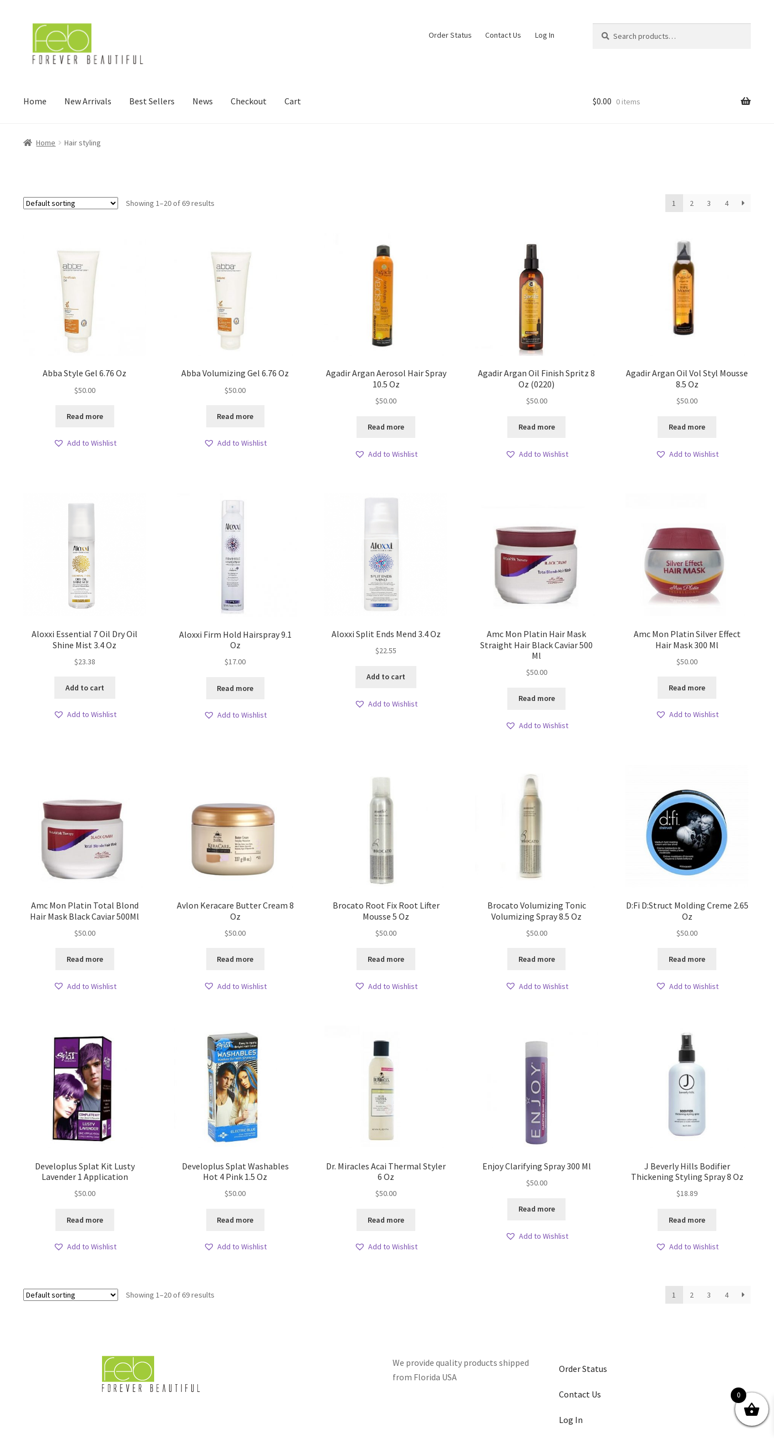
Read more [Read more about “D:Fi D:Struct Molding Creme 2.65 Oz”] (687, 959)
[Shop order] (70, 203)
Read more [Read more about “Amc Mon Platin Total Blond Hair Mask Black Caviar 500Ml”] (85, 959)
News (202, 101)
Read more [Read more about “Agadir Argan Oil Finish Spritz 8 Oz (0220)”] (536, 427)
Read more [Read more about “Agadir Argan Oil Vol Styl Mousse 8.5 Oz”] (687, 427)
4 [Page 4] (727, 203)
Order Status (450, 35)
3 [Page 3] (709, 203)
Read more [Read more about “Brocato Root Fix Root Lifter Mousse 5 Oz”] (386, 959)
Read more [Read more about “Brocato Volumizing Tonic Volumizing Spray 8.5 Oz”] (536, 959)
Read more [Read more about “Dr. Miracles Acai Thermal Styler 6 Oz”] (386, 1220)
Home (35, 101)
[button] (84, 443)
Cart (292, 101)
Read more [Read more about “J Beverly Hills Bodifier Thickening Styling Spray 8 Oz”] (687, 1220)
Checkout (249, 101)
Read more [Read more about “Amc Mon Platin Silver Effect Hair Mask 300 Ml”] (687, 688)
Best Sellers (152, 101)
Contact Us (503, 35)
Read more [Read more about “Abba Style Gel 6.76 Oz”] (85, 416)
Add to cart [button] (84, 688)
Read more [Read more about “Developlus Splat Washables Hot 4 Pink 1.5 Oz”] (235, 1220)
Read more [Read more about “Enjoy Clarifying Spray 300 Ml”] (536, 1209)
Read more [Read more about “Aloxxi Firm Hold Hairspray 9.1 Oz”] (235, 688)
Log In (544, 35)
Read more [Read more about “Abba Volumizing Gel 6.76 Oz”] (235, 416)
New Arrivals (87, 101)
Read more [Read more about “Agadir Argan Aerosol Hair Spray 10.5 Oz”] (386, 427)
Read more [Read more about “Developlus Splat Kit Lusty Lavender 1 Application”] (85, 1220)
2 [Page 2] (692, 203)
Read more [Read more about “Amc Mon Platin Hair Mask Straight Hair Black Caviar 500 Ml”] (536, 698)
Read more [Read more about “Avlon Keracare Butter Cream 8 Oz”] (235, 959)
